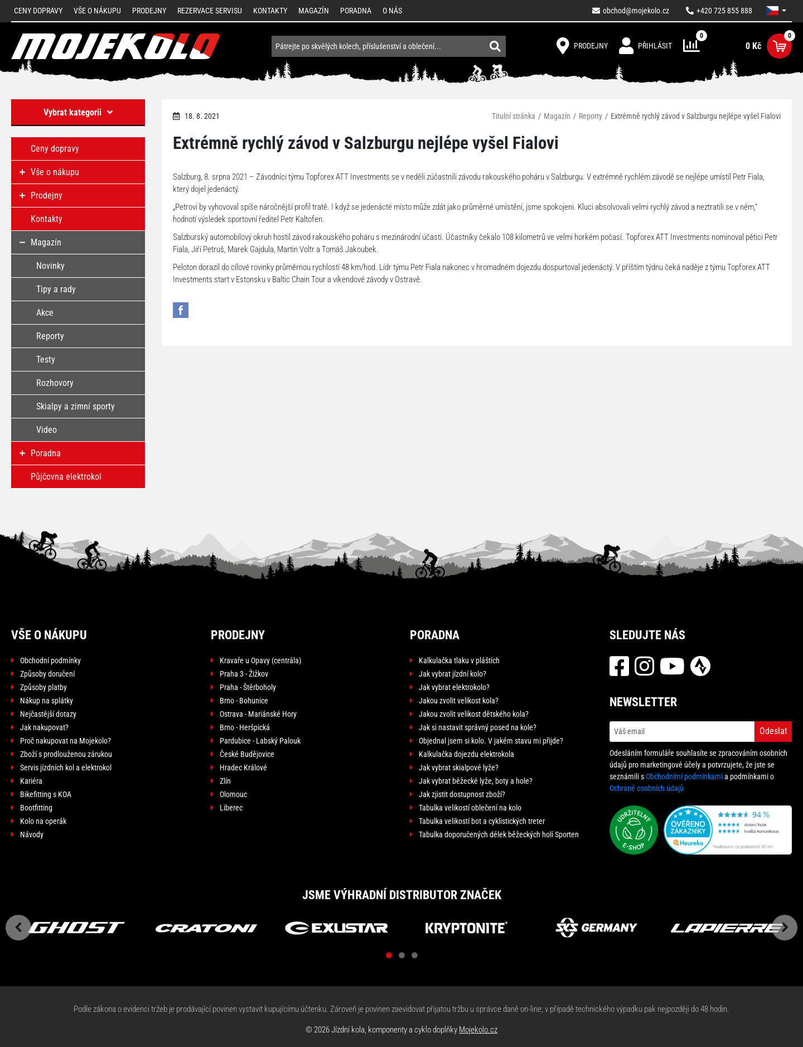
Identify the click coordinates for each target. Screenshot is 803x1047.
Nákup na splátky (46, 700)
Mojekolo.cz (478, 1030)
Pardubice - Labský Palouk (260, 740)
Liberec (231, 807)
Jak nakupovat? (44, 727)
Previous (18, 927)
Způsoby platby (43, 687)
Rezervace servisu (209, 10)
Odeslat (773, 731)
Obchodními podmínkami (684, 776)
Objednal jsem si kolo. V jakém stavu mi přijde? (491, 740)
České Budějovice (247, 754)
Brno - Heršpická (245, 727)
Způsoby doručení (47, 673)
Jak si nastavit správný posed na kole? (477, 727)
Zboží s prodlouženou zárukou (66, 754)
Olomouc (233, 794)
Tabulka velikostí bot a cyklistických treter (482, 821)
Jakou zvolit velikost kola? (459, 700)
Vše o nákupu (97, 10)
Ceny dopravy (38, 10)
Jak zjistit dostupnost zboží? (462, 794)
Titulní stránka (513, 116)
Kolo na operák (43, 821)
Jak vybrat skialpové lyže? (459, 767)
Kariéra (31, 780)
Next (784, 927)
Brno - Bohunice (244, 700)
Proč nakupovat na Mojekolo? (65, 740)
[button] (776, 10)
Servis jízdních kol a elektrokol (66, 767)
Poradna (355, 10)
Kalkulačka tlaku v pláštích (459, 660)
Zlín (225, 780)
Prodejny (149, 10)
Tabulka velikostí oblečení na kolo (470, 807)
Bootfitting (36, 807)
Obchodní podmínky (50, 660)
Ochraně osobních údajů (646, 788)
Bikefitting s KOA (45, 794)
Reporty (590, 116)
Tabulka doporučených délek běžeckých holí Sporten (499, 834)
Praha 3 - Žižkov (244, 673)
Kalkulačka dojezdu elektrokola (466, 754)
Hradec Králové (243, 767)
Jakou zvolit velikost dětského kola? (474, 714)
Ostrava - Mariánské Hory (258, 714)
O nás (392, 10)
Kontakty (270, 10)
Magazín (313, 10)
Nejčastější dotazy (48, 714)
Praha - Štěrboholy (248, 687)
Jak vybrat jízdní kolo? (452, 673)
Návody (31, 834)
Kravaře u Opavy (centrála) (260, 660)
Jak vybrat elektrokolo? (454, 687)
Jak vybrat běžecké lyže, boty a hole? (476, 780)
